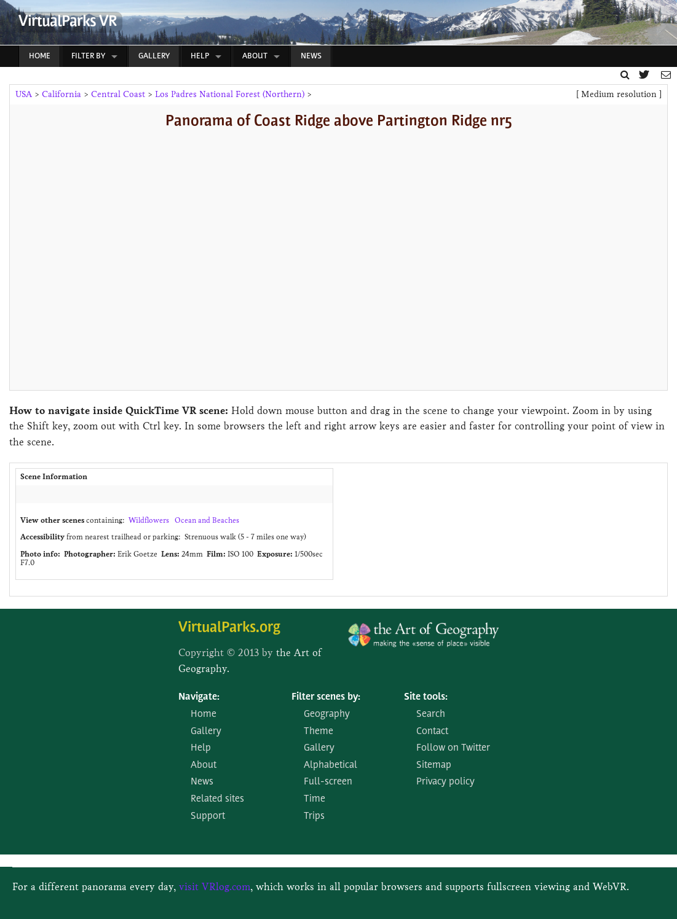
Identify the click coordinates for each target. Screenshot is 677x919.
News (311, 56)
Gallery (154, 56)
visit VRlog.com (214, 887)
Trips (314, 816)
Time (314, 799)
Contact (432, 732)
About (254, 56)
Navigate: (199, 697)
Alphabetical (330, 765)
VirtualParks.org (229, 628)
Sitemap (433, 765)
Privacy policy (445, 782)
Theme (318, 732)
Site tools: (426, 697)
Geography (327, 714)
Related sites (217, 799)
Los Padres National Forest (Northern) (229, 94)
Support (208, 816)
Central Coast (118, 94)
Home (39, 56)
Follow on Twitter (453, 748)
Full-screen (328, 782)
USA (23, 94)
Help (200, 56)
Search (430, 714)
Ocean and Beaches (207, 520)
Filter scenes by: (325, 697)
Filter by (88, 56)
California (61, 94)
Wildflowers (149, 520)
